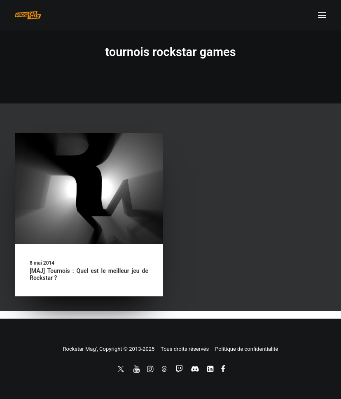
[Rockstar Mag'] (28, 15)
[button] (322, 15)
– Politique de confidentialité (244, 349)
